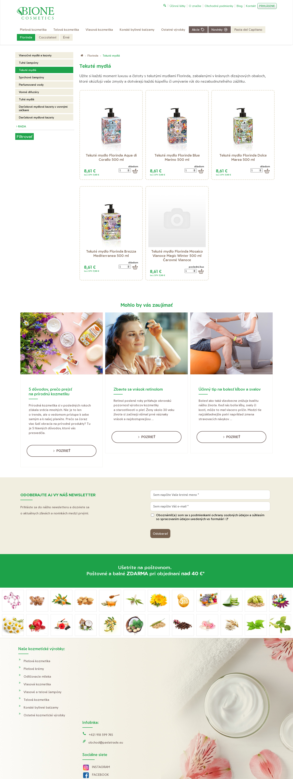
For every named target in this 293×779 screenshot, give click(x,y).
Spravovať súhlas (223, 767)
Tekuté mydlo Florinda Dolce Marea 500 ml (243, 157)
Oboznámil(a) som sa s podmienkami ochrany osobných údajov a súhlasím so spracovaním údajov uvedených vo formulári (210, 517)
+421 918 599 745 (101, 661)
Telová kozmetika (36, 700)
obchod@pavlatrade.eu (106, 669)
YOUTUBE (100, 709)
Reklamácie (226, 676)
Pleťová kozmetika (37, 661)
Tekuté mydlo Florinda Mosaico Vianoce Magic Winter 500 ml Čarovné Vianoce (177, 255)
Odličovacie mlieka (37, 676)
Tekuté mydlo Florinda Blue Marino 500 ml (177, 157)
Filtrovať (24, 136)
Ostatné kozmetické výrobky (44, 715)
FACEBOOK (101, 701)
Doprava (224, 661)
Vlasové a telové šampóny (42, 692)
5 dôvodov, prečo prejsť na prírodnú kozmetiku (50, 391)
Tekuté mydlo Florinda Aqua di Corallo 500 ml (112, 157)
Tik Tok (93, 716)
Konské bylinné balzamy (41, 707)
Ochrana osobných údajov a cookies (188, 767)
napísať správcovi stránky (149, 767)
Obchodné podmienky (234, 669)
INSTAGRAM (101, 693)
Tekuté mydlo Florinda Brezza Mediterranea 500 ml (111, 253)
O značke (224, 684)
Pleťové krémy (34, 669)
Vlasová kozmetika (37, 684)
